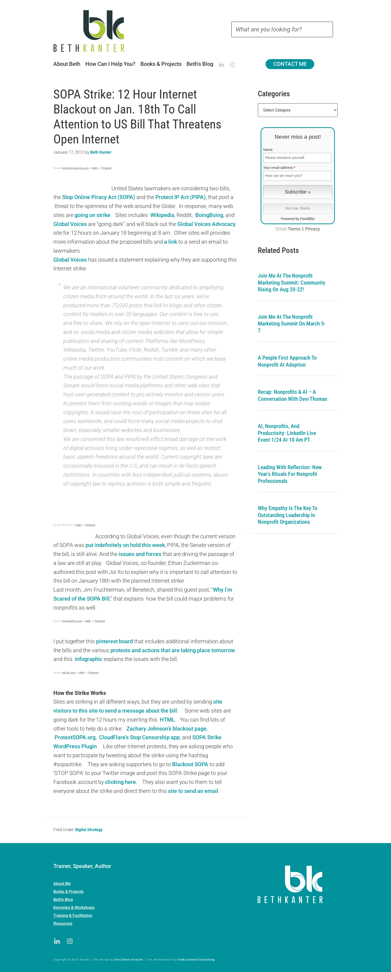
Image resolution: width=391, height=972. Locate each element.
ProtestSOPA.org (75, 737)
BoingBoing (209, 215)
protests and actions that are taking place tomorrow (172, 650)
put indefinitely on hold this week (124, 545)
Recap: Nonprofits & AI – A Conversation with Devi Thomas (292, 395)
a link (170, 242)
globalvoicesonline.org (75, 168)
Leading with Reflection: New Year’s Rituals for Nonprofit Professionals (290, 474)
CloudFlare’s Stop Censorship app (139, 737)
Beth (95, 168)
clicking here (120, 782)
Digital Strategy (88, 829)
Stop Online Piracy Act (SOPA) (98, 197)
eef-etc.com (68, 672)
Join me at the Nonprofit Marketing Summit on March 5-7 (292, 324)
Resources (62, 923)
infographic (89, 659)
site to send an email (193, 791)
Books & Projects (68, 891)
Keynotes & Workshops (74, 907)
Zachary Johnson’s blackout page (166, 729)
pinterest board (114, 641)
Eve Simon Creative (129, 959)
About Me (62, 883)
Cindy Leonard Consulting (196, 959)
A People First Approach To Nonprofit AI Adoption (287, 361)
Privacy (312, 228)
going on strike (92, 215)
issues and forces (140, 554)
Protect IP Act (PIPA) (180, 197)
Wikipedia (162, 215)
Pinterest (106, 168)
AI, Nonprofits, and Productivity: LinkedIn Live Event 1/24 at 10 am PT (287, 433)
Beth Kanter (95, 31)
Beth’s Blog (63, 899)
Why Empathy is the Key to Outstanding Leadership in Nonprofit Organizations (287, 515)
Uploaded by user (72, 621)
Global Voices (70, 224)
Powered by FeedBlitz (298, 219)
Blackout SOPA (190, 764)
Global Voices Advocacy (206, 224)
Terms (294, 228)
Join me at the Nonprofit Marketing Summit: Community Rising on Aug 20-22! (291, 283)
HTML (167, 720)
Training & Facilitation (72, 915)
